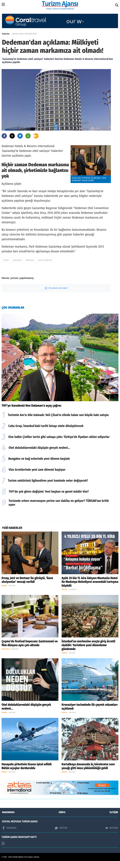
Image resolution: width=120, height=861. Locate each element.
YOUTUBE (112, 827)
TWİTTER (61, 828)
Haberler (6, 34)
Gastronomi (5, 649)
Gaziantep (17, 260)
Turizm (6, 260)
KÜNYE (62, 812)
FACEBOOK (9, 828)
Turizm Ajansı (18, 857)
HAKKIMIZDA (8, 812)
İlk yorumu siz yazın (56, 288)
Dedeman (30, 260)
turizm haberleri (45, 260)
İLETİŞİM (114, 812)
